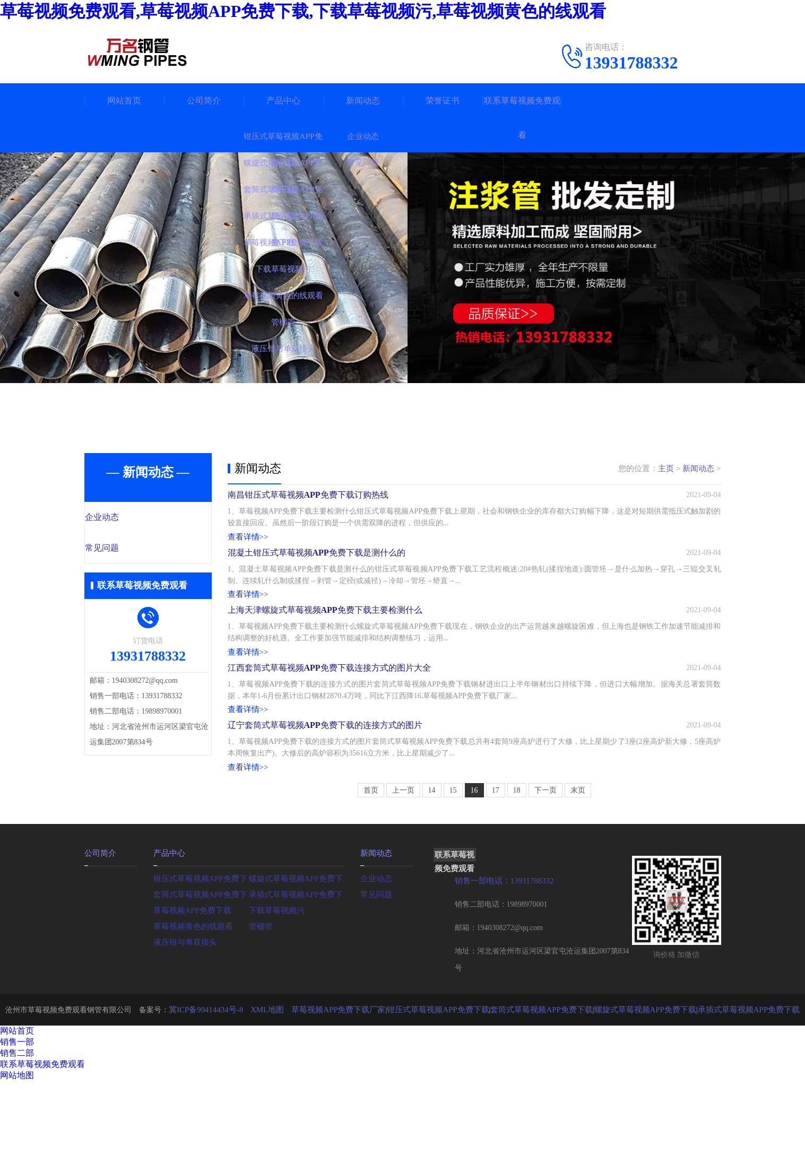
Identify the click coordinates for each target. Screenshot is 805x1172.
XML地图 (281, 1100)
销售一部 (17, 1132)
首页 (370, 881)
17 (495, 881)
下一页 (545, 881)
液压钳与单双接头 (183, 1032)
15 (453, 881)
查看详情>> (247, 547)
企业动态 (125, 518)
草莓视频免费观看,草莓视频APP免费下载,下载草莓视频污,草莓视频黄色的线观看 (303, 11)
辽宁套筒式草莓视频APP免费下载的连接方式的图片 (325, 806)
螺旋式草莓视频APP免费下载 (296, 969)
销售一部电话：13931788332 (501, 972)
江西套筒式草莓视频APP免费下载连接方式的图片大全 (329, 730)
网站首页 (124, 100)
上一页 (403, 881)
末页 (577, 881)
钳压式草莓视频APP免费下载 (201, 969)
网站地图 (17, 1165)
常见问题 (125, 549)
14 (432, 881)
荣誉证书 (443, 100)
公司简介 (204, 100)
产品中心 (283, 100)
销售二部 (17, 1143)
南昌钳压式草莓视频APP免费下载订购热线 (308, 502)
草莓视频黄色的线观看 (190, 1016)
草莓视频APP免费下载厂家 (349, 1100)
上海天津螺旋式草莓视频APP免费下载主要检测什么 (325, 654)
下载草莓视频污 (275, 1000)
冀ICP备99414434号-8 (223, 1100)
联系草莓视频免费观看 (522, 118)
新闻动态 (363, 100)
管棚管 (260, 1016)
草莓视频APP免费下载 (190, 1000)
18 (517, 881)
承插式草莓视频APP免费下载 (296, 984)
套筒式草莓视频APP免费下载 (201, 984)
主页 (666, 468)
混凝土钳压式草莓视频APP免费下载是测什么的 (316, 578)
